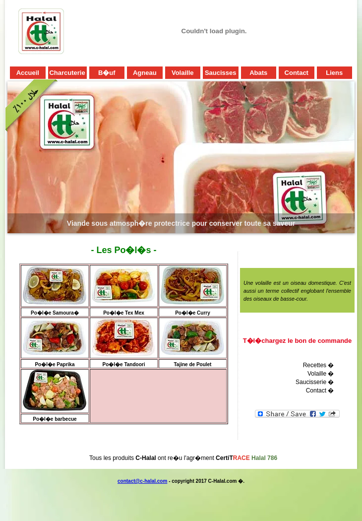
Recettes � (318, 365)
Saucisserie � (315, 382)
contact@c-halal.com (142, 481)
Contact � (320, 390)
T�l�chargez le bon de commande (297, 340)
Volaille (316, 373)
